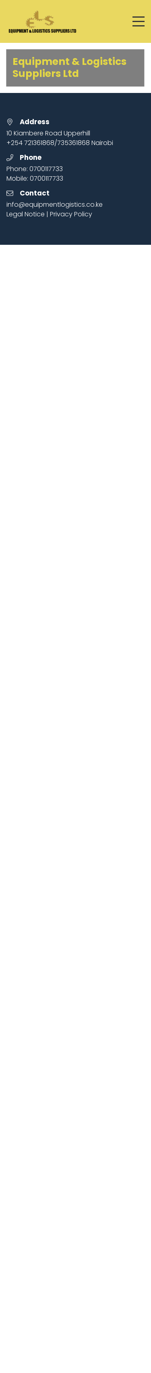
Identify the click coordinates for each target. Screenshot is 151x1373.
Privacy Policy (71, 214)
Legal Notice (25, 214)
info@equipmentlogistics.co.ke (54, 204)
